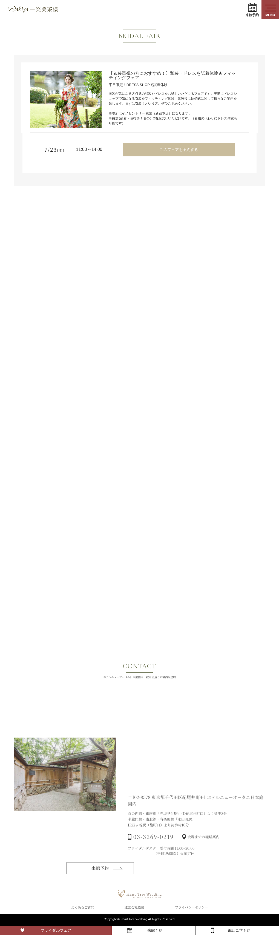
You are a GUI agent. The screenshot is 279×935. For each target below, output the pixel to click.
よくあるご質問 (82, 908)
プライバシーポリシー (191, 908)
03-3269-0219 (153, 845)
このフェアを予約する (179, 149)
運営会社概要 (134, 908)
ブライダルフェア (56, 930)
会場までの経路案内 (204, 845)
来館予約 (252, 9)
